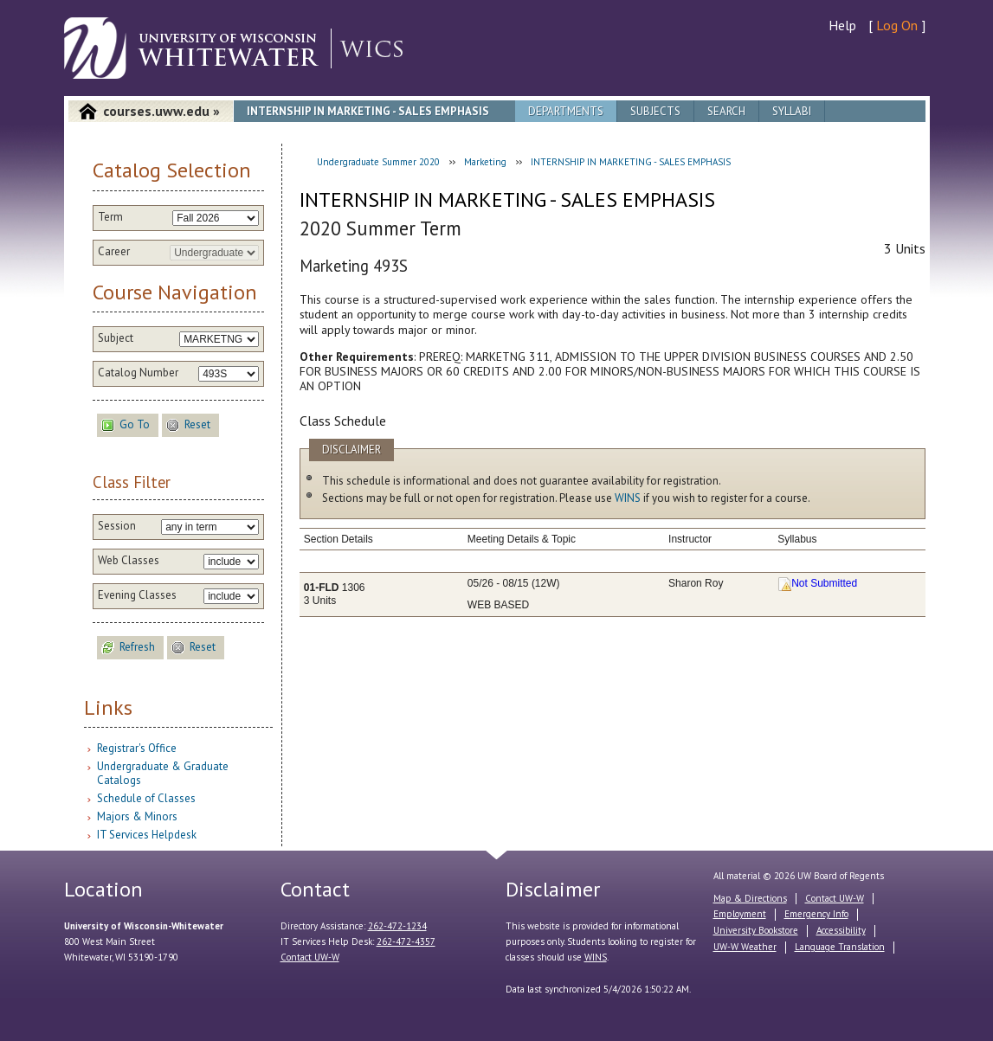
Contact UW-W (309, 957)
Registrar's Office (137, 748)
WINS (628, 498)
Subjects (655, 111)
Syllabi (791, 111)
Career (114, 252)
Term (110, 217)
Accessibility (841, 930)
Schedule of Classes (146, 798)
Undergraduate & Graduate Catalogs (163, 773)
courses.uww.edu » (161, 110)
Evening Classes (137, 595)
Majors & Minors (137, 816)
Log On (897, 25)
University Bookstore (755, 930)
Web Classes (128, 561)
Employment (739, 914)
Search (726, 111)
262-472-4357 (406, 941)
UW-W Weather (745, 947)
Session (117, 526)
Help (842, 25)
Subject (115, 338)
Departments (565, 111)
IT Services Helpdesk (147, 834)
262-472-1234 (397, 926)
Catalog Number (138, 373)
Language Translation (840, 947)
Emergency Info (816, 914)
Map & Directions (750, 898)
